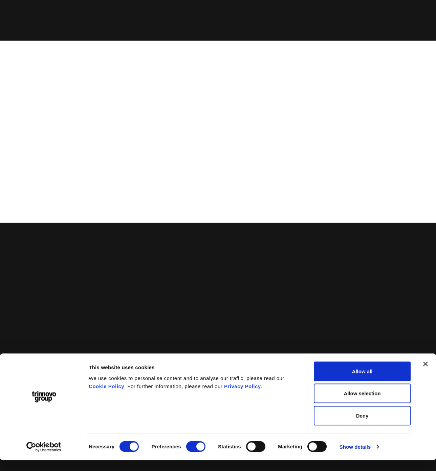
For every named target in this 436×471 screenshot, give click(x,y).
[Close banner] (425, 375)
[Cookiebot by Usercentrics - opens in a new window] (43, 458)
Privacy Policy (242, 397)
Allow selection (362, 404)
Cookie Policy (106, 397)
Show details (355, 458)
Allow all (362, 382)
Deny (362, 426)
